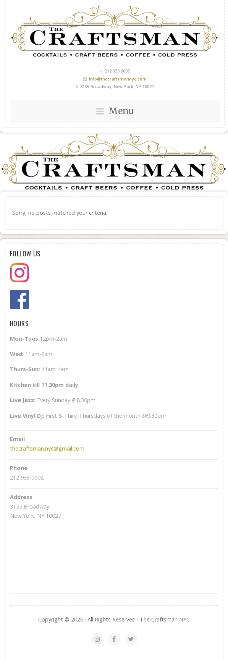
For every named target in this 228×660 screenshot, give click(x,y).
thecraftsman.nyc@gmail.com (47, 448)
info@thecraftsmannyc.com (118, 79)
